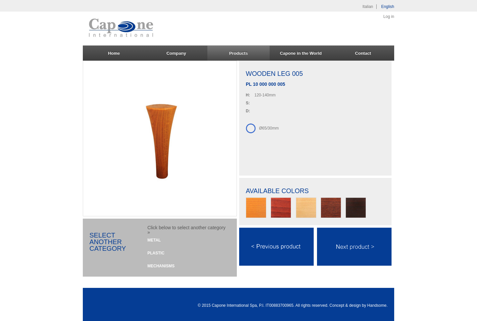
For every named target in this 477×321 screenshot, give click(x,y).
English (387, 6)
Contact (363, 53)
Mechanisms (161, 266)
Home (114, 53)
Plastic (155, 253)
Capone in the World (301, 53)
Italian (367, 6)
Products (238, 53)
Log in (388, 16)
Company (176, 53)
